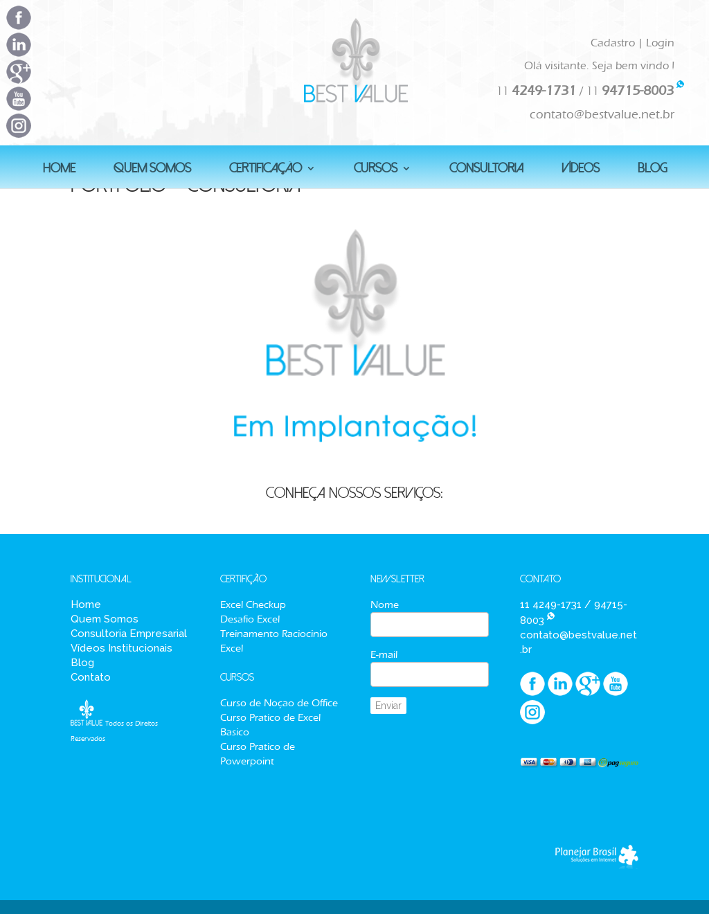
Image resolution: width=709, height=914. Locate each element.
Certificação (265, 169)
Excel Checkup (253, 604)
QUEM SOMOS (152, 169)
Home (86, 604)
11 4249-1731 (551, 604)
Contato (91, 677)
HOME (59, 169)
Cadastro (613, 42)
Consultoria (486, 169)
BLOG (652, 169)
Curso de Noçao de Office (279, 703)
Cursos (375, 169)
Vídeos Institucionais (121, 648)
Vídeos (581, 169)
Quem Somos (104, 619)
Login (660, 42)
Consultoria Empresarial (129, 633)
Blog (82, 662)
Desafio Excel (250, 619)
